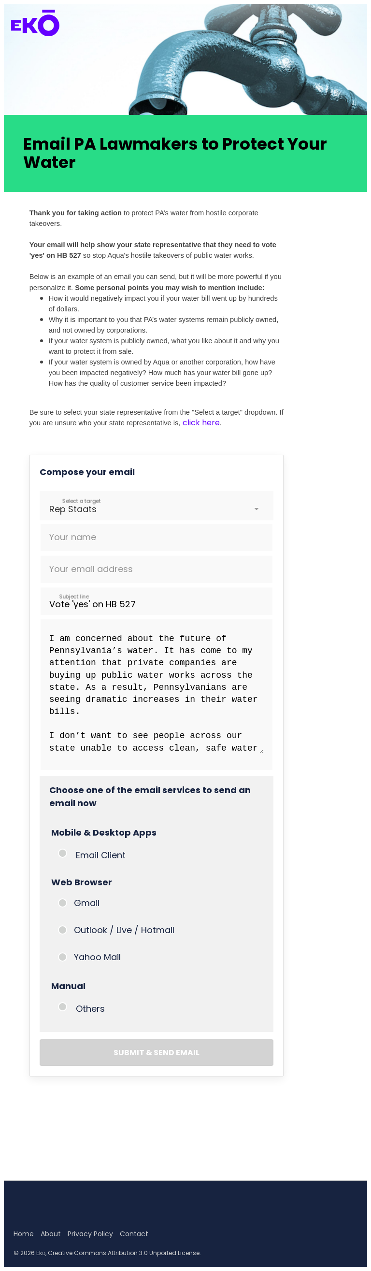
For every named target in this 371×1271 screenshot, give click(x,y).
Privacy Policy (90, 1234)
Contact (134, 1234)
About (51, 1234)
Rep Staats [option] (73, 509)
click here (201, 422)
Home (24, 1234)
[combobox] (50, 509)
